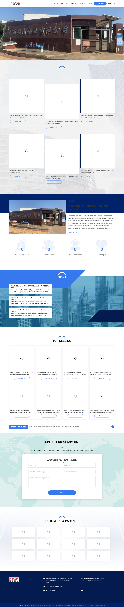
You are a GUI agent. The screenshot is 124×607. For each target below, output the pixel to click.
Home (56, 3)
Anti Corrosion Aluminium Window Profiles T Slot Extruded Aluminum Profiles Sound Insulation (48, 411)
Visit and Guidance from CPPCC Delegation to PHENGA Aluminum (30, 286)
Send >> (62, 492)
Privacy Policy (22, 605)
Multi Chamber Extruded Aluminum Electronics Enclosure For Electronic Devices (20, 411)
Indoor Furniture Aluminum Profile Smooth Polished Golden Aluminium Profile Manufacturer (21, 373)
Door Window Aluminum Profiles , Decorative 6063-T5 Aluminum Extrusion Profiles (75, 373)
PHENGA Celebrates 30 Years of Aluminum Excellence (29, 298)
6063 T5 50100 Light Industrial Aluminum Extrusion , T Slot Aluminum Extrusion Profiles (101, 373)
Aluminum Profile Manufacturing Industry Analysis (27, 310)
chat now (100, 3)
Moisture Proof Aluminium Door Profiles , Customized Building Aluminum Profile (75, 411)
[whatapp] (83, 590)
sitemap (29, 605)
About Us (72, 3)
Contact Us (82, 3)
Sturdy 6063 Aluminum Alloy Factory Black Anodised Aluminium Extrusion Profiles (102, 411)
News (91, 3)
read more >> (72, 233)
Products (64, 3)
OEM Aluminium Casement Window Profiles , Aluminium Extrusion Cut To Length (47, 373)
